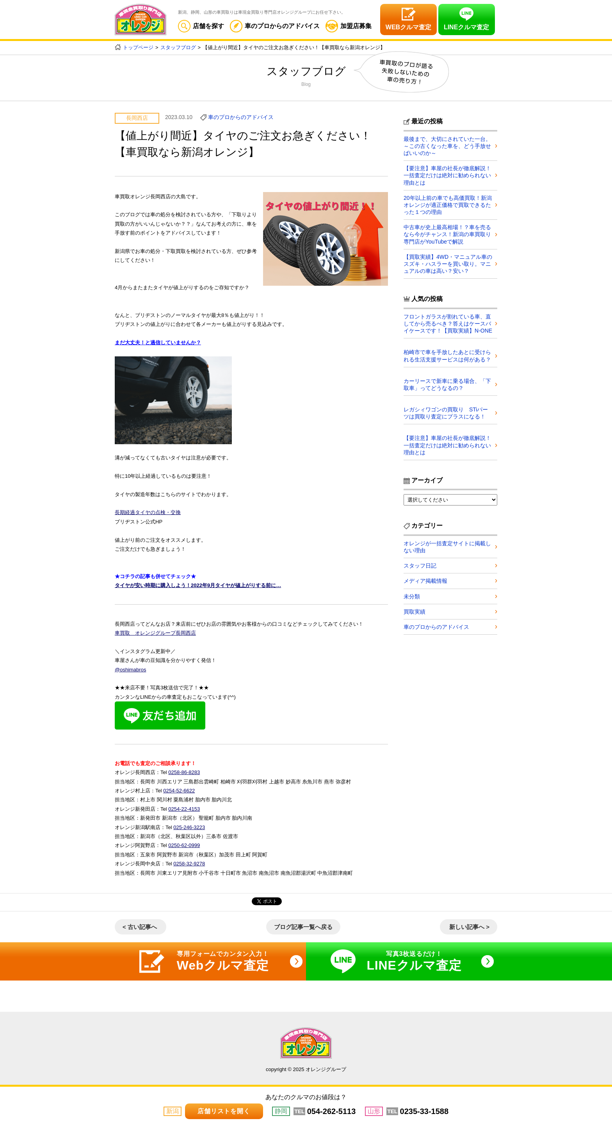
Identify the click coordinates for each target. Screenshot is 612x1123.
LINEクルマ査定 (466, 27)
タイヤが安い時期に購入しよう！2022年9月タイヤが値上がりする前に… (198, 585)
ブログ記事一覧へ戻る (303, 927)
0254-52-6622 (179, 791)
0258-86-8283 (184, 772)
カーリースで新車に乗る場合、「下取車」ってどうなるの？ (447, 384)
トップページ (138, 47)
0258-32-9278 (189, 864)
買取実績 (414, 612)
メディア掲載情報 (425, 581)
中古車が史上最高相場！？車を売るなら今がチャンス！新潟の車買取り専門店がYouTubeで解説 (447, 234)
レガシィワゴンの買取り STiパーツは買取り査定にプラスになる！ (446, 413)
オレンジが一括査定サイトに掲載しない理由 (447, 546)
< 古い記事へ (140, 927)
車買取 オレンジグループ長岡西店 (155, 633)
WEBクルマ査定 (408, 27)
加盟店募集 (349, 26)
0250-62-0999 (184, 845)
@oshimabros (130, 670)
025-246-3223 (189, 827)
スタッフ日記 (420, 565)
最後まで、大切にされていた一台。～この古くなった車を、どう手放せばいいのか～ (447, 146)
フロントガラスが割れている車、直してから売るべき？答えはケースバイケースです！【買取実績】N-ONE (448, 323)
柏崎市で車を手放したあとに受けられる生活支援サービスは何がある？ (447, 355)
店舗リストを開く (223, 1111)
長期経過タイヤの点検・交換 (148, 512)
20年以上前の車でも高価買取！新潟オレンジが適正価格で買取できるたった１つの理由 (448, 205)
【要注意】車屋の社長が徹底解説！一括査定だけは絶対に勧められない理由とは (447, 175)
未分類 (412, 596)
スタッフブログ (178, 47)
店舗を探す (201, 26)
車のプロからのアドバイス (275, 26)
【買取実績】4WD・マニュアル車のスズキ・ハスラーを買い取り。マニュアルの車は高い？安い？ (448, 264)
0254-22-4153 (184, 809)
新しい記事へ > (469, 927)
